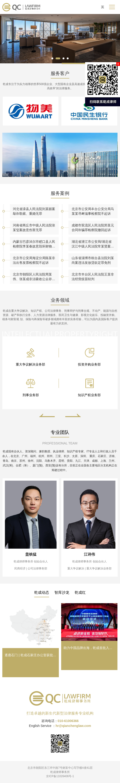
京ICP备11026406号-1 (60, 776)
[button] (52, 58)
